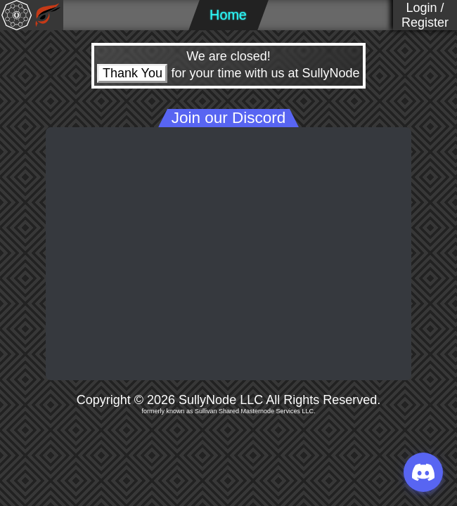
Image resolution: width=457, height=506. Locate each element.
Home (228, 14)
